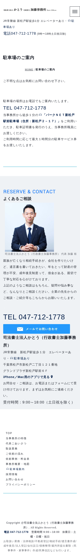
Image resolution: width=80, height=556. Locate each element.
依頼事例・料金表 (18, 458)
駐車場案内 (15, 469)
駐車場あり (20, 358)
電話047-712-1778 (19, 33)
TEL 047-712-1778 (24, 108)
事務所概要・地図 (18, 464)
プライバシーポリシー (21, 484)
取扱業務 (12, 448)
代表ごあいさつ (16, 443)
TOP (9, 433)
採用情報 (12, 474)
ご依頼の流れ (15, 453)
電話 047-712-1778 (16, 532)
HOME (29, 69)
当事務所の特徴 (16, 438)
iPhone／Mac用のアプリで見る (28, 377)
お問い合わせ (15, 479)
